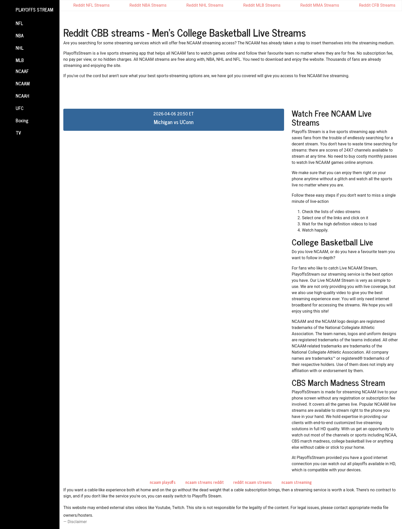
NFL (14, 23)
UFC (15, 108)
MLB (15, 60)
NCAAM (18, 83)
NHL (15, 48)
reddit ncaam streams (252, 482)
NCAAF (17, 71)
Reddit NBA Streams (144, 6)
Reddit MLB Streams (258, 5)
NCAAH (17, 96)
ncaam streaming (297, 482)
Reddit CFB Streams (373, 5)
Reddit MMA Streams (316, 5)
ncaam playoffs (163, 482)
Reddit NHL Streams (201, 6)
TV (13, 133)
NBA (15, 36)
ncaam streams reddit (204, 482)
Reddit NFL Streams (88, 6)
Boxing (17, 120)
